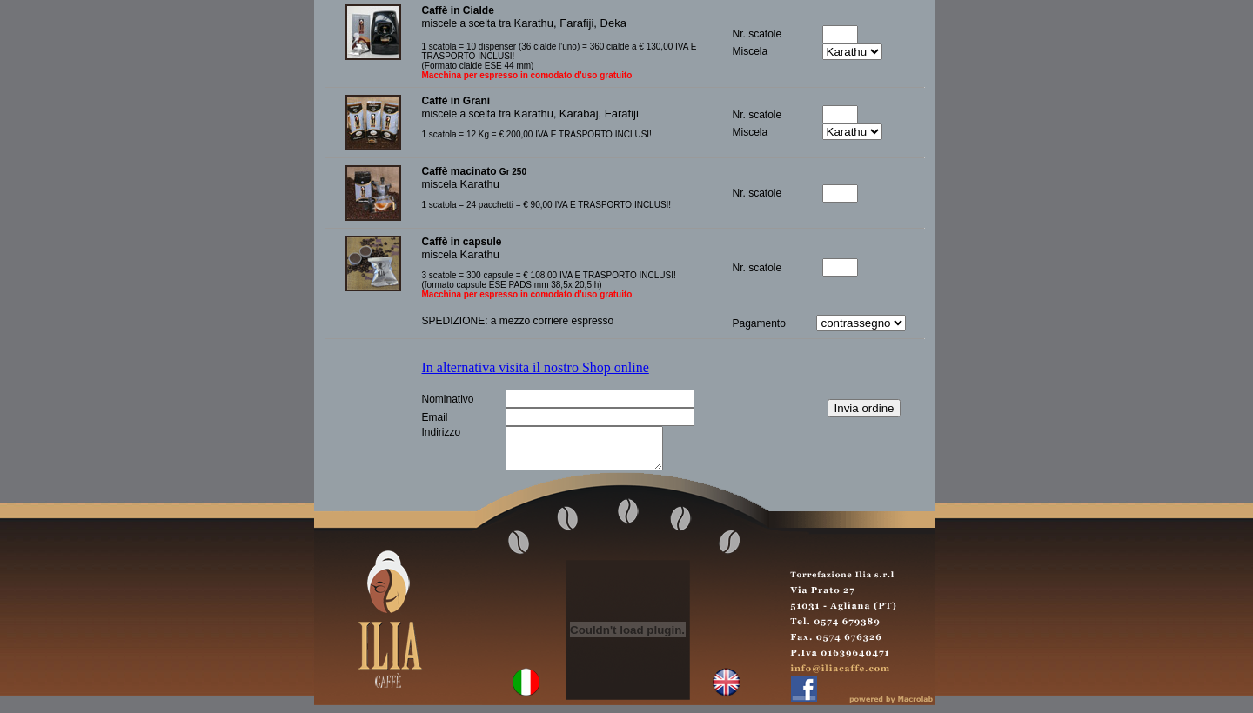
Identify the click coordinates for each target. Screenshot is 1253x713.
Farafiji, (579, 23)
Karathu (534, 113)
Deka (613, 23)
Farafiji (622, 113)
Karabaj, (582, 113)
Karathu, (537, 23)
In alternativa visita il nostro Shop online (535, 367)
